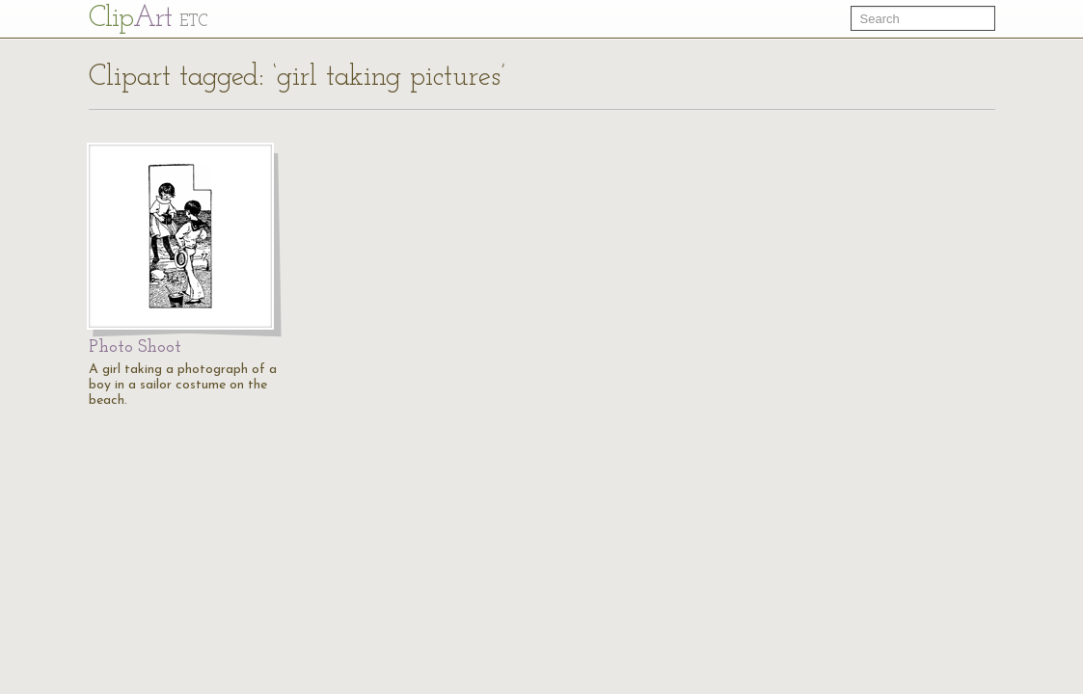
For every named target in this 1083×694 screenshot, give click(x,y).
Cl (148, 19)
